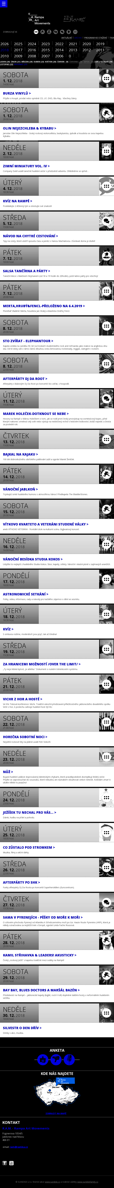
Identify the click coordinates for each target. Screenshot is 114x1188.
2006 (59, 55)
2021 (73, 43)
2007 (45, 55)
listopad (6, 64)
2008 (32, 55)
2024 (32, 43)
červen (62, 61)
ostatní (75, 32)
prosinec (20, 64)
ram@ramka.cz (19, 1147)
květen (50, 61)
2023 (45, 43)
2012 (87, 49)
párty (49, 32)
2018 (4, 49)
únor (15, 61)
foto (42, 1059)
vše (36, 32)
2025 (18, 43)
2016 (32, 49)
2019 (100, 43)
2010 (4, 55)
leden (5, 61)
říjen (108, 61)
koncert (43, 32)
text (69, 1059)
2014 (59, 49)
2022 (59, 43)
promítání (69, 32)
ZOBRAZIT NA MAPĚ (57, 1096)
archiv (78, 37)
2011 (100, 49)
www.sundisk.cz (52, 1181)
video (56, 1059)
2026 (4, 43)
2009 (18, 55)
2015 (45, 49)
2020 (87, 43)
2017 (18, 49)
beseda (62, 32)
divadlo (56, 32)
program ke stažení (95, 37)
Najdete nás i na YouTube (11, 1163)
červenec (75, 61)
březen (27, 61)
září (98, 61)
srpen (88, 61)
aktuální (66, 37)
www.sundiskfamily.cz (87, 1181)
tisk (112, 37)
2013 (73, 49)
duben (39, 61)
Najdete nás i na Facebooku (4, 1163)
